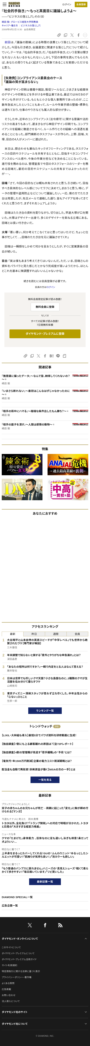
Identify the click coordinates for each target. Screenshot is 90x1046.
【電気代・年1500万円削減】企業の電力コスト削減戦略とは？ (37, 760)
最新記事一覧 (45, 881)
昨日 (34, 633)
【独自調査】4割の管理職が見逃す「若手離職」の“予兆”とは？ (37, 752)
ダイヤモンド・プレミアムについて (18, 953)
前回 (8, 42)
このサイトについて (11, 947)
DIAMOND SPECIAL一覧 (17, 897)
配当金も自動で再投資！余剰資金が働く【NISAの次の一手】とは (38, 769)
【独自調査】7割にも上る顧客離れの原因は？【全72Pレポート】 (37, 743)
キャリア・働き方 (10, 25)
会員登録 (81, 4)
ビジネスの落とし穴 (31, 25)
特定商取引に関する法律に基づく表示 (21, 971)
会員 (77, 633)
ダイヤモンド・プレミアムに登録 (45, 333)
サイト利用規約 (9, 965)
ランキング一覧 (45, 710)
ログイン (66, 4)
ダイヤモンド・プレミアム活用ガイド (19, 959)
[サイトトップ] (13, 4)
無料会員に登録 (45, 306)
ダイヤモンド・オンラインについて (20, 938)
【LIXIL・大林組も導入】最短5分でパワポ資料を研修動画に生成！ (39, 735)
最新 (12, 633)
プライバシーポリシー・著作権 (17, 977)
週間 (56, 633)
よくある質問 (8, 983)
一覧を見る (45, 779)
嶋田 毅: (20, 22)
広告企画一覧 (10, 905)
